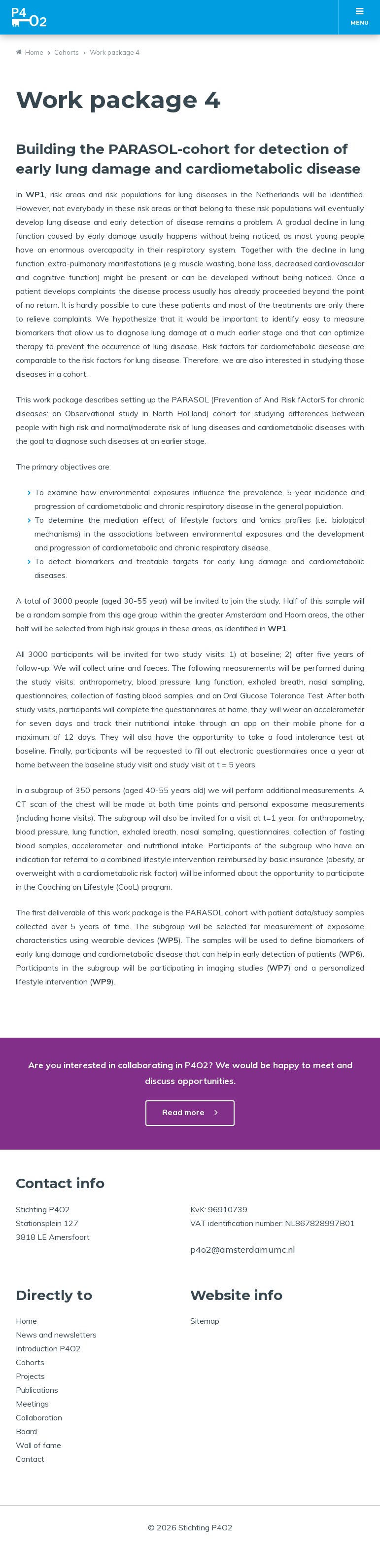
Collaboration (39, 1417)
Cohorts (66, 52)
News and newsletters (56, 1335)
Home (34, 52)
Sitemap (204, 1321)
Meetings (32, 1404)
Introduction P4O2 (48, 1348)
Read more (183, 1112)
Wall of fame (38, 1445)
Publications (37, 1390)
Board (26, 1431)
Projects (30, 1376)
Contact (30, 1459)
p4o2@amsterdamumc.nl (242, 1249)
